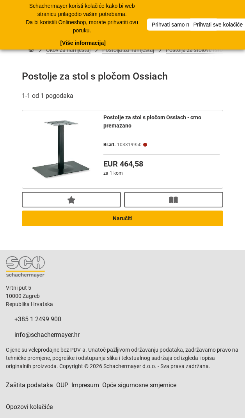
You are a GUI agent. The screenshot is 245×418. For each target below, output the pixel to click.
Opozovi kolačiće (29, 407)
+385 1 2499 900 (37, 319)
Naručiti (123, 218)
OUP (62, 385)
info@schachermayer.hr (47, 334)
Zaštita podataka (29, 385)
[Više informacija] (82, 42)
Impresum (85, 385)
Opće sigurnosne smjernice (139, 385)
